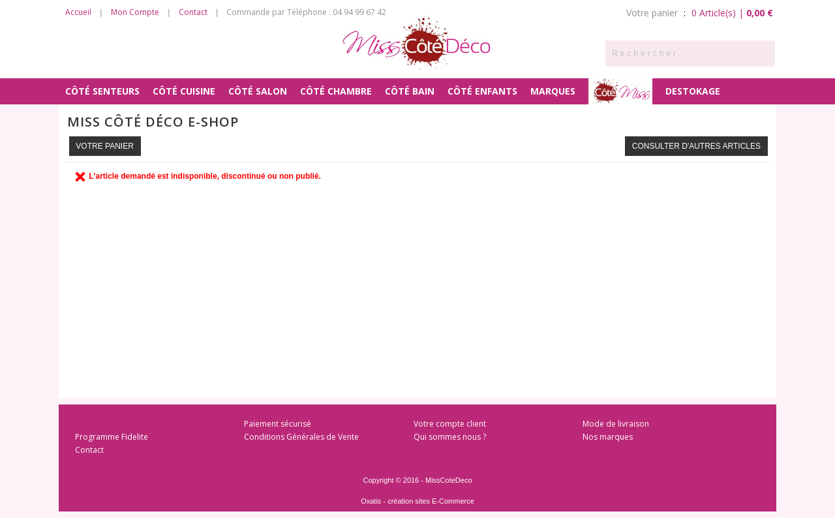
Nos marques (608, 436)
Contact (193, 12)
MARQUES (552, 91)
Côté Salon (257, 91)
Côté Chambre (336, 91)
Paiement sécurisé (277, 423)
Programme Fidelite (111, 436)
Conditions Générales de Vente (301, 436)
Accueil (78, 12)
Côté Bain (409, 91)
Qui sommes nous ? (450, 436)
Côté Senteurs (102, 91)
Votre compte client (450, 423)
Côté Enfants (482, 91)
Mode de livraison (616, 423)
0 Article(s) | (732, 13)
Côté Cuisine (184, 91)
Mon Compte (135, 12)
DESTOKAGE (692, 91)
